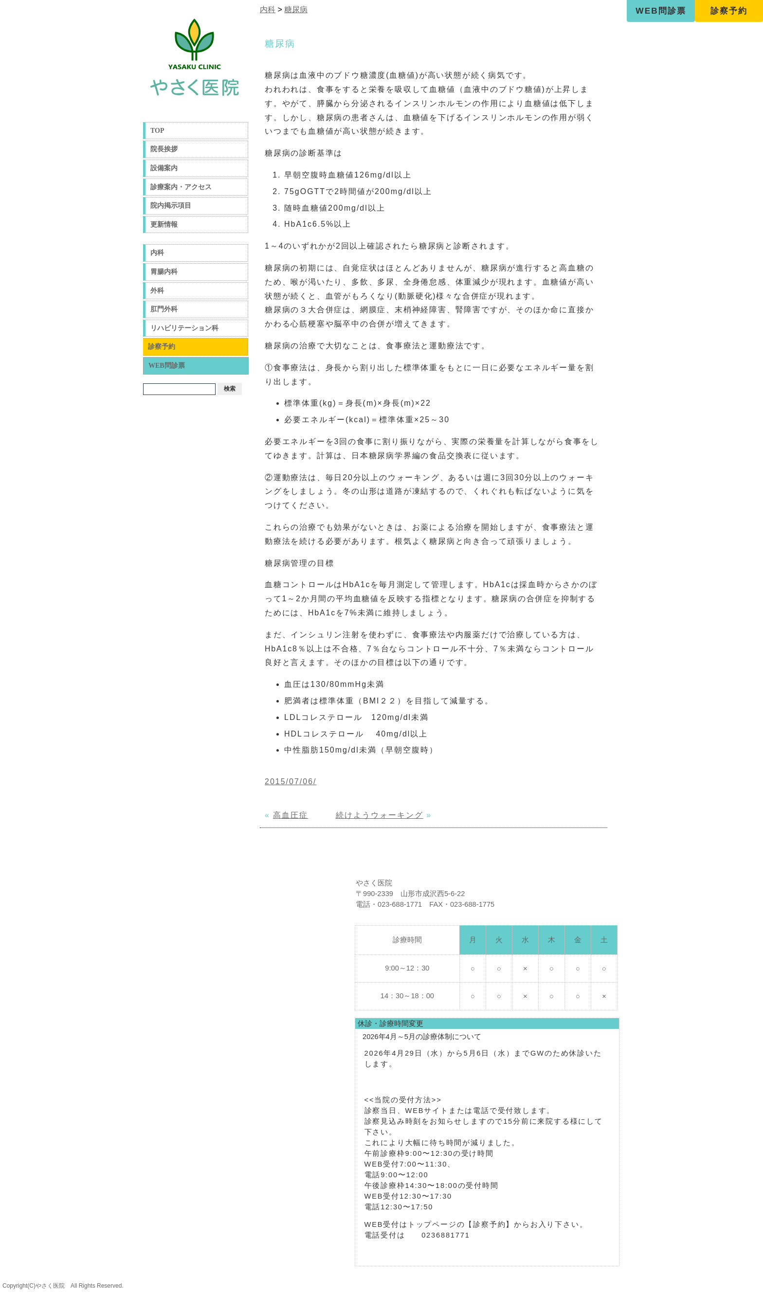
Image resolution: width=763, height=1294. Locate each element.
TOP (157, 130)
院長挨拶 (164, 149)
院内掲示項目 (170, 205)
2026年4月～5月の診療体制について (422, 1037)
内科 (157, 252)
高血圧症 (290, 815)
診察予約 (728, 11)
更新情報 (164, 224)
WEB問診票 (661, 11)
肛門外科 (164, 309)
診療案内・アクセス (181, 187)
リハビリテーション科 (184, 328)
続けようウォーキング (379, 815)
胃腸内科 (164, 271)
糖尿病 (296, 9)
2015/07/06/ (291, 781)
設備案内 (164, 168)
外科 (157, 290)
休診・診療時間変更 (390, 1023)
